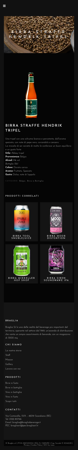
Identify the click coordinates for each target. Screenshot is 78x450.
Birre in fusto (11, 383)
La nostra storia (13, 350)
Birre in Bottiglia (35, 181)
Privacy (27, 445)
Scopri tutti (11, 401)
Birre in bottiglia (13, 388)
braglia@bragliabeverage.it (26, 422)
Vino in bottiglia (13, 392)
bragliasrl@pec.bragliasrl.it (24, 426)
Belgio (22, 181)
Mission (9, 360)
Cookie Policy (36, 445)
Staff (7, 355)
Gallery (9, 364)
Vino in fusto (11, 397)
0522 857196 (15, 419)
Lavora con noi (13, 369)
